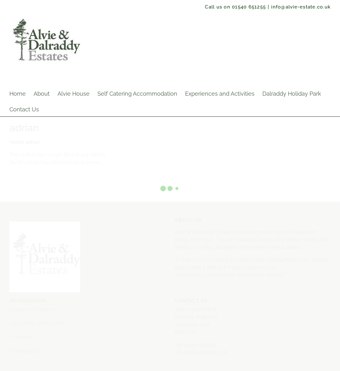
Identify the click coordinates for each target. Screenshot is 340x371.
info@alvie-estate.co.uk (301, 7)
